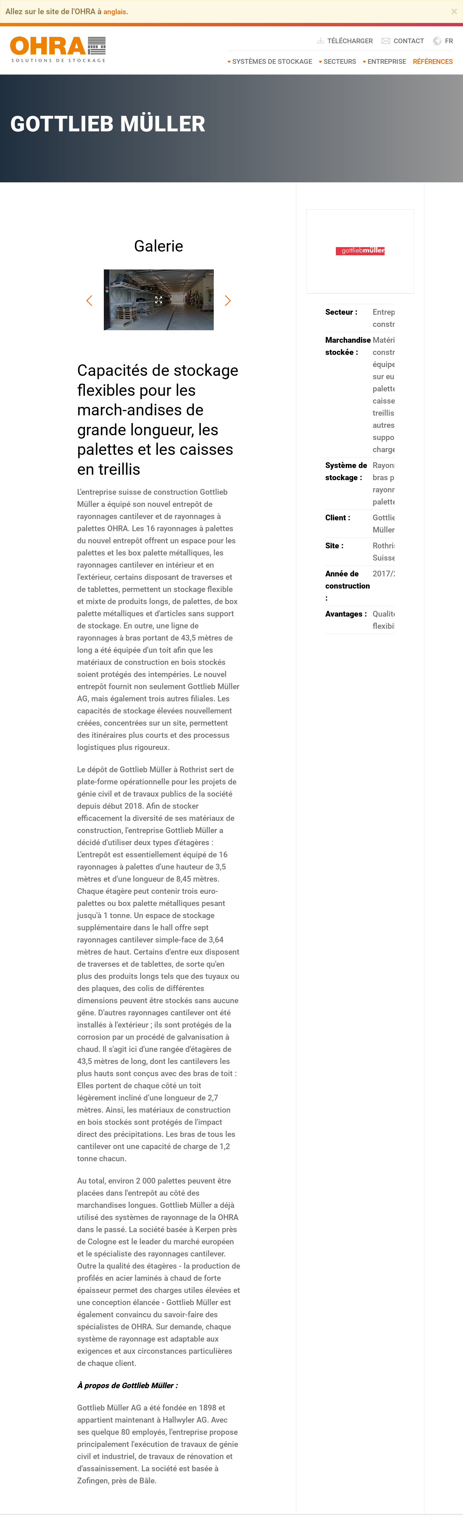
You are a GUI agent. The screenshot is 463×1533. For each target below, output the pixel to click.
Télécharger (345, 40)
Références (433, 61)
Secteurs (340, 61)
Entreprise (387, 61)
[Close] (454, 11)
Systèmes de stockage (272, 61)
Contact (402, 41)
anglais (116, 11)
